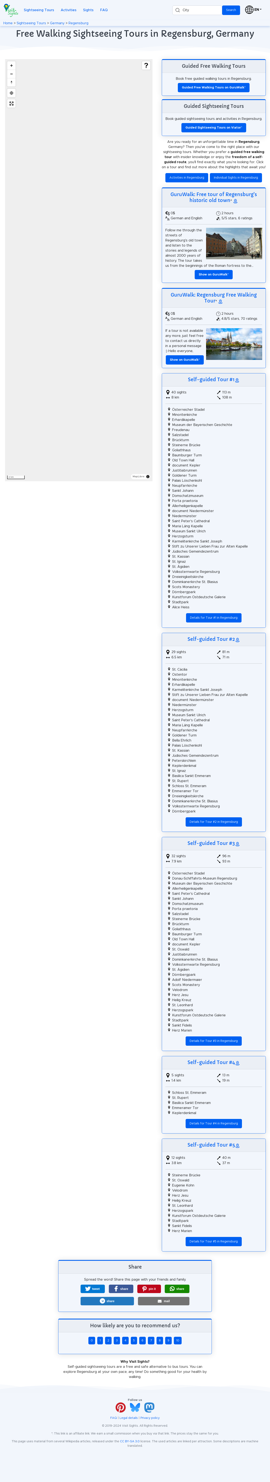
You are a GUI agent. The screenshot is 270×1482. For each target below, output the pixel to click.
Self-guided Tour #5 (211, 1145)
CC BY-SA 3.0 (130, 1441)
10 (177, 1340)
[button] (93, 1289)
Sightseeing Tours (39, 10)
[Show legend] (146, 65)
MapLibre (138, 476)
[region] (79, 270)
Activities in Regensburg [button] (186, 177)
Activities (68, 10)
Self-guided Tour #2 (211, 639)
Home (8, 23)
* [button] (214, 274)
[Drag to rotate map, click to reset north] (11, 82)
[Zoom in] (11, 65)
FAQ (104, 10)
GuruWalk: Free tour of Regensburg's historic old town (213, 197)
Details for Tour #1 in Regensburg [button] (214, 617)
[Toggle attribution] (147, 476)
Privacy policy (150, 1418)
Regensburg (78, 23)
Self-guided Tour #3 (211, 843)
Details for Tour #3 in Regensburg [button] (214, 1041)
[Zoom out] (11, 74)
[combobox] (197, 10)
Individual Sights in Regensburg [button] (236, 177)
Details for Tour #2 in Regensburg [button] (214, 821)
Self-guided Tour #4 (211, 1062)
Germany (57, 23)
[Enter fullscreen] (11, 103)
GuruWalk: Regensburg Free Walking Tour (214, 298)
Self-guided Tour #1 (211, 379)
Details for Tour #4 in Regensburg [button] (214, 1123)
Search (231, 10)
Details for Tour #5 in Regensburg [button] (214, 1241)
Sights (88, 10)
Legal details (129, 1418)
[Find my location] (11, 93)
